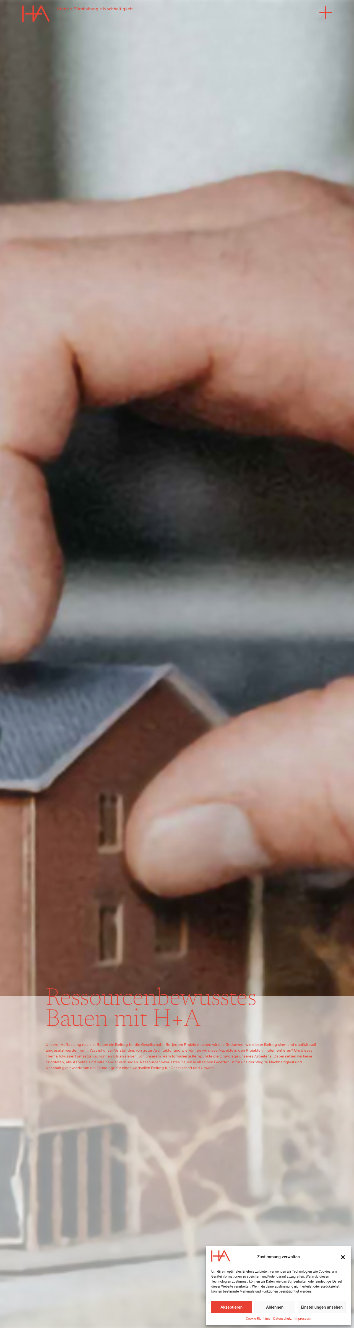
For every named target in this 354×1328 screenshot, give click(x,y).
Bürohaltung (86, 8)
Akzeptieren (231, 1307)
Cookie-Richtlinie (258, 1319)
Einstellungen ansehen (322, 1307)
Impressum (303, 1319)
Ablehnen (274, 1307)
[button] (343, 1257)
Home (63, 8)
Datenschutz (282, 1319)
